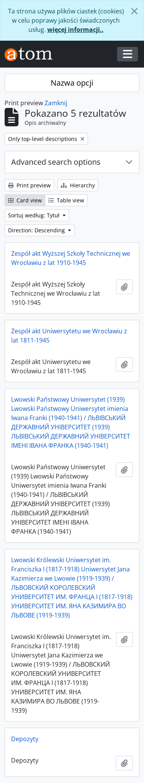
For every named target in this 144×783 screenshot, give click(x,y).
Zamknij (56, 103)
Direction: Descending (37, 230)
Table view (66, 200)
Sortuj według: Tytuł (34, 215)
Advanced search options (56, 162)
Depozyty (24, 739)
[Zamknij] (134, 11)
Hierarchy (78, 185)
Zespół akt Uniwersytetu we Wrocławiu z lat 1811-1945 (69, 335)
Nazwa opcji (72, 83)
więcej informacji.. (75, 29)
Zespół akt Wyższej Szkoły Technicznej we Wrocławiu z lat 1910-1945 (70, 258)
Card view (25, 200)
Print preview (29, 185)
